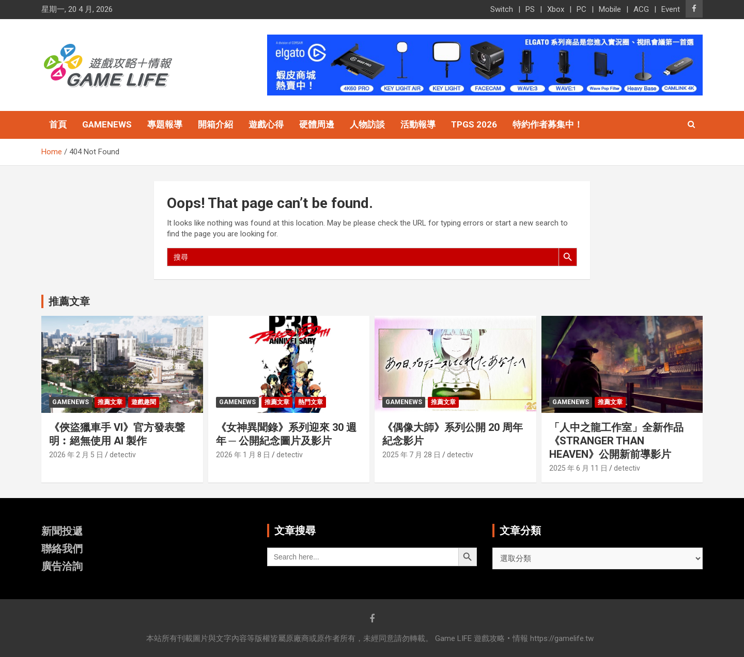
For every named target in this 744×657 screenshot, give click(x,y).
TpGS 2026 (474, 124)
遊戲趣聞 (143, 402)
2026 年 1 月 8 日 (243, 455)
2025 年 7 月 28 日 (411, 455)
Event (670, 9)
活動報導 (418, 124)
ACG (641, 9)
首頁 (58, 124)
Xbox (555, 9)
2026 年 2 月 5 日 (76, 455)
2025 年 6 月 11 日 (578, 468)
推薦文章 (110, 402)
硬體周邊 (316, 124)
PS (530, 9)
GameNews (107, 124)
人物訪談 (367, 124)
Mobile (610, 9)
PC (581, 9)
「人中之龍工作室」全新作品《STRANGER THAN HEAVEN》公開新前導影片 (616, 440)
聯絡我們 (62, 548)
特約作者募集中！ (548, 124)
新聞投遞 (62, 531)
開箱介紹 (215, 124)
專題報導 (164, 124)
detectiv (123, 455)
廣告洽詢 (62, 566)
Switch (501, 9)
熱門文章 (310, 402)
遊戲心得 (266, 124)
